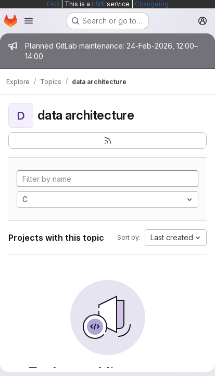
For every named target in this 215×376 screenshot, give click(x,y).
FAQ (53, 4)
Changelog (152, 4)
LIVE (98, 4)
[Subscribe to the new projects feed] (107, 140)
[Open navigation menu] (28, 21)
